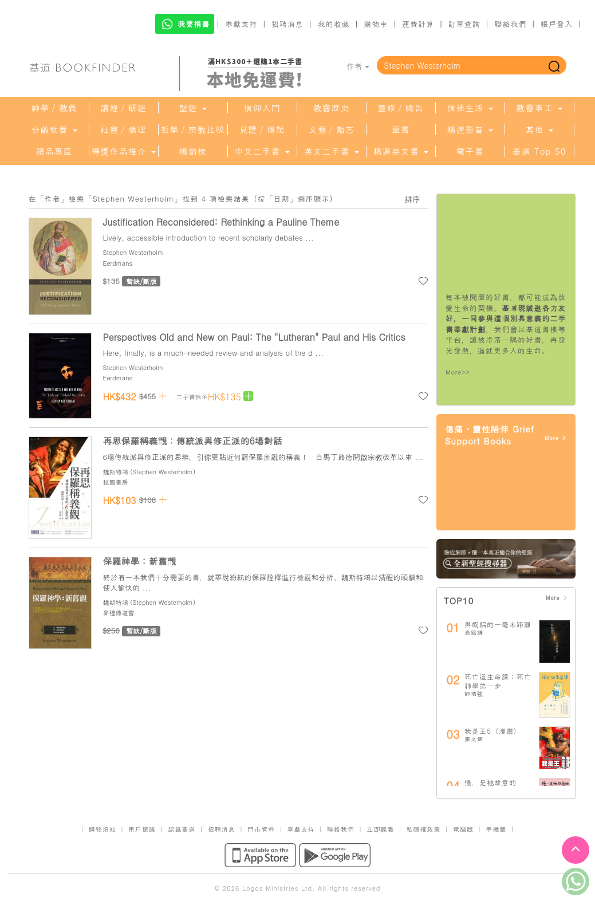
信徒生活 (469, 107)
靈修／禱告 (401, 107)
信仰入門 (262, 107)
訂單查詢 (464, 23)
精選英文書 (400, 151)
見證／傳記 (262, 129)
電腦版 (463, 829)
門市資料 (261, 829)
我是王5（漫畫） (492, 730)
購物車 (376, 23)
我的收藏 (334, 23)
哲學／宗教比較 (193, 129)
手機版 (496, 829)
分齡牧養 (54, 129)
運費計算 (418, 23)
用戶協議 (142, 829)
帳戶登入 (557, 23)
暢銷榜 (193, 151)
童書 (401, 129)
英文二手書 (331, 151)
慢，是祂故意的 (490, 782)
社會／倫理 (124, 129)
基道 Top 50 (539, 151)
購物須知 (102, 829)
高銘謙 (473, 632)
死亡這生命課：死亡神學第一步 (497, 680)
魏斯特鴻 (115, 471)
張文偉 (473, 739)
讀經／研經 (124, 107)
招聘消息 (287, 23)
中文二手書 (261, 151)
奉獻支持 (241, 23)
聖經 (192, 107)
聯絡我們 (510, 23)
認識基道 (181, 829)
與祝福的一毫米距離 (497, 624)
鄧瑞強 (473, 694)
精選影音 (469, 129)
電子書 (470, 151)
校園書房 (115, 482)
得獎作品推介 (123, 151)
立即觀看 (380, 829)
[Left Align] (248, 396)
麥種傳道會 (119, 612)
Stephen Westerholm (133, 252)
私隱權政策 (424, 829)
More (556, 438)
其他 (539, 129)
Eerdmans (118, 263)
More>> (458, 372)
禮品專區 (54, 151)
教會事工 (539, 107)
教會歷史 (331, 107)
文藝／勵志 (331, 129)
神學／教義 (54, 107)
